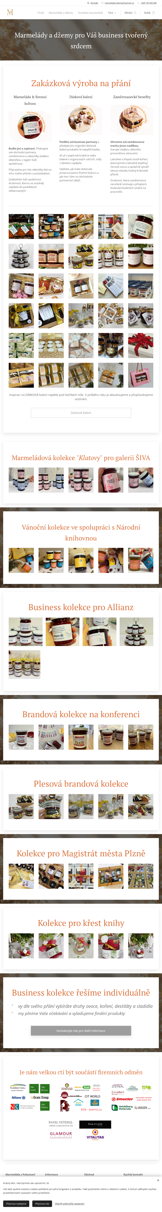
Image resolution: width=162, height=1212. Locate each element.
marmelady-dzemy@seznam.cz (119, 3)
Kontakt (94, 3)
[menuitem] (41, 13)
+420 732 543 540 (148, 3)
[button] (130, 13)
